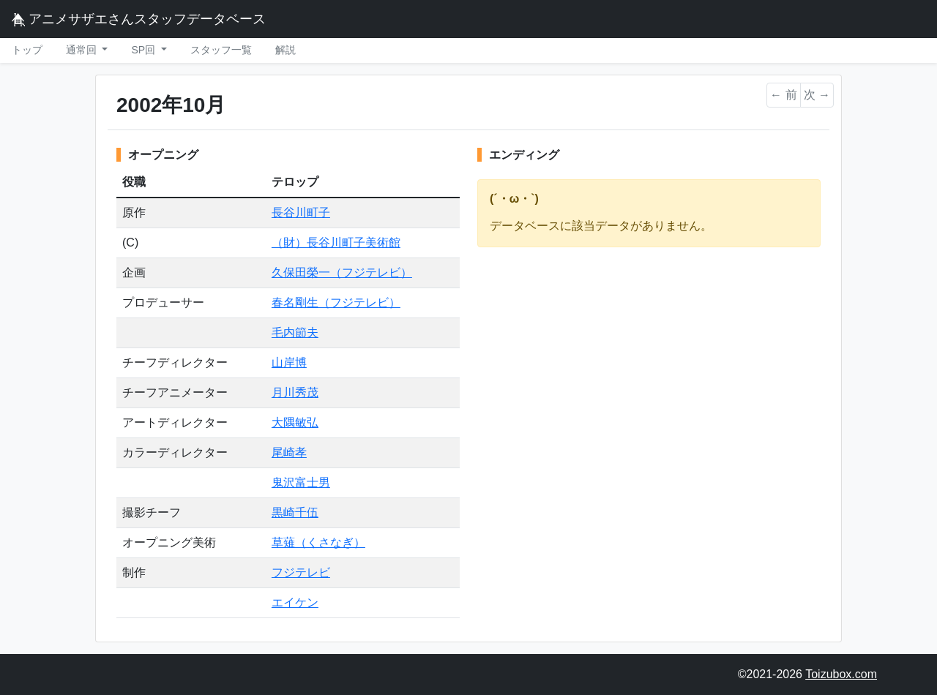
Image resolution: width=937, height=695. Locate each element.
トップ (27, 50)
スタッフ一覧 (221, 50)
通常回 (83, 50)
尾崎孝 (289, 452)
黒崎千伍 (295, 512)
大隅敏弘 (295, 422)
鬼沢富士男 (301, 482)
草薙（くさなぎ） (318, 542)
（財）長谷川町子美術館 (336, 242)
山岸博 (289, 362)
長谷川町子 (301, 212)
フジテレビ (301, 572)
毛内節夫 (295, 332)
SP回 (144, 50)
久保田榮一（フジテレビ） (342, 272)
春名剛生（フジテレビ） (336, 302)
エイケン (295, 602)
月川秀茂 (295, 392)
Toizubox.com (841, 674)
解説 (285, 50)
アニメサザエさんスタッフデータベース (139, 19)
